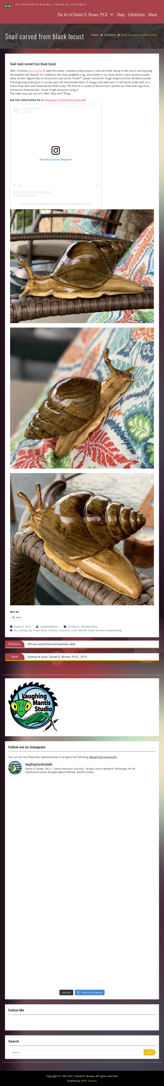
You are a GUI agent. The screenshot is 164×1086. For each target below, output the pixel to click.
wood (91, 630)
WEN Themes (89, 1080)
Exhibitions (136, 14)
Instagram (12, 1022)
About (152, 14)
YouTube (21, 1022)
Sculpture (73, 626)
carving (23, 630)
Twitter (30, 1022)
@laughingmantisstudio (103, 757)
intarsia (52, 630)
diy (30, 630)
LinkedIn (39, 1022)
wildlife (82, 630)
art (15, 630)
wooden (100, 630)
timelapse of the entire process (64, 100)
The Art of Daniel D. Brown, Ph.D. (82, 14)
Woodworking (89, 626)
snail (74, 630)
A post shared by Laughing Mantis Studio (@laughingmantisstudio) (56, 203)
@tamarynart (36, 70)
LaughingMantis (49, 626)
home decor (40, 630)
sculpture (64, 630)
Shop (121, 14)
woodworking (114, 630)
